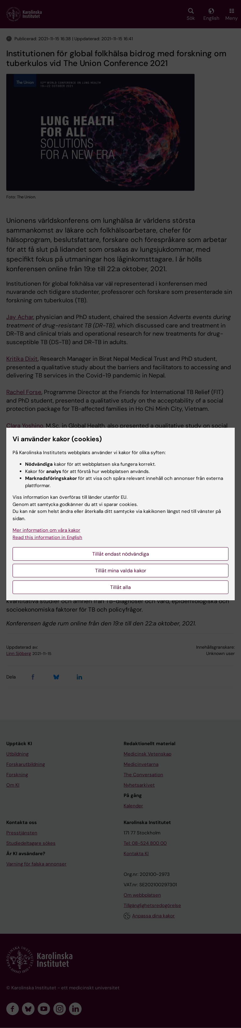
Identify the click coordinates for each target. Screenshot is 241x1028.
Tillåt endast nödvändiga (120, 554)
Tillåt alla (120, 587)
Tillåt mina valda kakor (120, 570)
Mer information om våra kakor (46, 530)
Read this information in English (47, 537)
